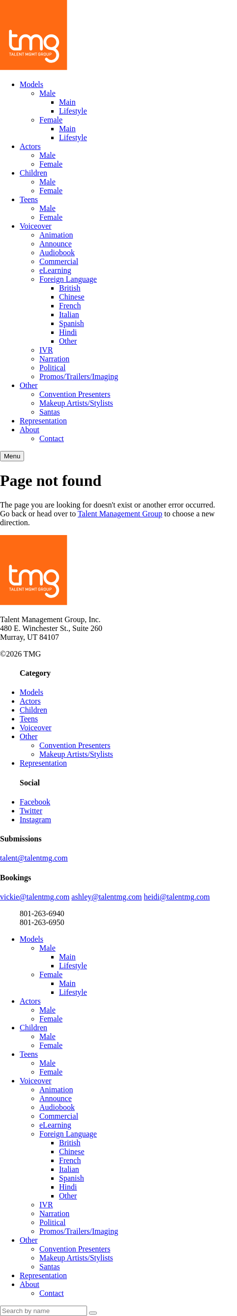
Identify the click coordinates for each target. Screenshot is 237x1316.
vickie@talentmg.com (34, 897)
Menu (12, 456)
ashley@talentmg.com (106, 897)
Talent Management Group (120, 513)
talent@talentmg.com (34, 858)
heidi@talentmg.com (177, 897)
